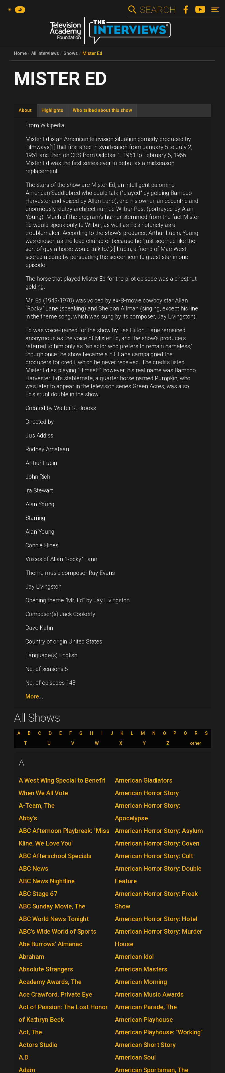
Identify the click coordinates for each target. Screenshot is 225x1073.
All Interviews (45, 53)
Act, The (30, 1032)
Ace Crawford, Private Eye (55, 994)
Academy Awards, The (50, 981)
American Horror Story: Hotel (156, 918)
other (195, 743)
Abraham (31, 956)
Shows (71, 53)
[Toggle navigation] (215, 9)
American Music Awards (149, 994)
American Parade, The (146, 1007)
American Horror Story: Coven (157, 843)
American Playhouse (144, 1019)
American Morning (141, 981)
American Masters (141, 969)
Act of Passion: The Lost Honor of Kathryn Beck (63, 1013)
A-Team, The (37, 805)
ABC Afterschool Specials (55, 856)
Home (20, 53)
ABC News (33, 868)
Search (158, 9)
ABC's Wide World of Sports (57, 931)
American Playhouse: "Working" (159, 1032)
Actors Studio (38, 1044)
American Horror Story (147, 793)
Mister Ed (92, 53)
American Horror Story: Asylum (159, 830)
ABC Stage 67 (38, 893)
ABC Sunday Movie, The (52, 906)
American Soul (135, 1057)
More (32, 696)
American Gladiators (144, 780)
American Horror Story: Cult (154, 856)
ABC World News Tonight (54, 918)
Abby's (28, 818)
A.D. (24, 1057)
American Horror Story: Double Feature (158, 875)
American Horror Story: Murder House (158, 938)
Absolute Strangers (46, 969)
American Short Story (145, 1044)
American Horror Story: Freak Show (156, 900)
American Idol (134, 956)
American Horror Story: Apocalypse (147, 812)
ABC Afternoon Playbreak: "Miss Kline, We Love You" (64, 837)
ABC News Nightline (47, 881)
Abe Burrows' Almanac (50, 944)
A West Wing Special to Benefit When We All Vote (62, 787)
